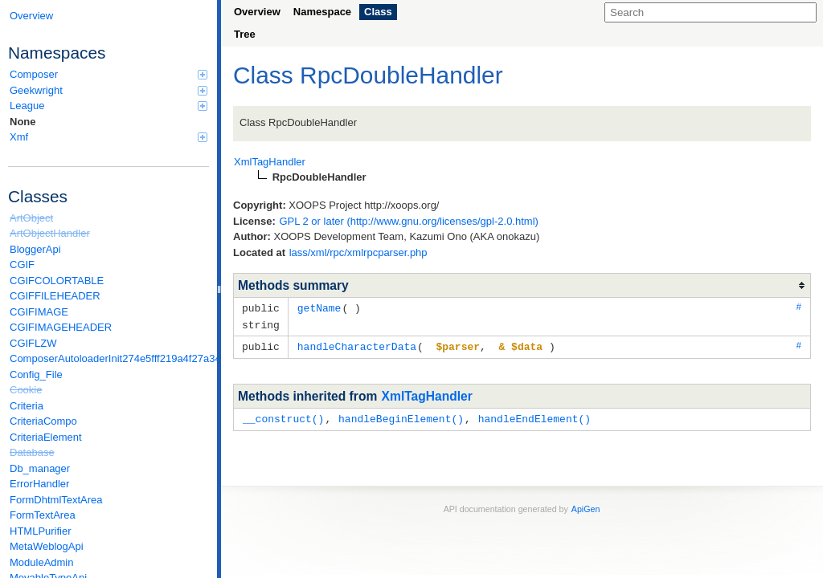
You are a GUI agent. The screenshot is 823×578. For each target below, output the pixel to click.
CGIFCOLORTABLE (57, 281)
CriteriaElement (46, 437)
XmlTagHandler (427, 394)
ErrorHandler (39, 484)
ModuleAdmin (42, 562)
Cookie (26, 390)
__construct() (283, 416)
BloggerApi (35, 249)
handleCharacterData (356, 344)
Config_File (36, 374)
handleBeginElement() (401, 416)
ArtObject (31, 218)
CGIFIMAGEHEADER (61, 327)
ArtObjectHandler (50, 233)
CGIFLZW (33, 343)
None (23, 122)
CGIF (22, 264)
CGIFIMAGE (39, 312)
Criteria (26, 406)
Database (32, 452)
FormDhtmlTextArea (56, 500)
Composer (108, 74)
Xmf (108, 137)
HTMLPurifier (41, 531)
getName (319, 307)
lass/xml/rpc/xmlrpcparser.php (358, 252)
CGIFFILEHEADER (55, 296)
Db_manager (40, 468)
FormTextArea (43, 515)
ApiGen (585, 506)
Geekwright (108, 90)
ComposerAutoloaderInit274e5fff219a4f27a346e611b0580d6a (109, 358)
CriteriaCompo (43, 421)
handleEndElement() (534, 416)
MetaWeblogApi (47, 546)
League (108, 106)
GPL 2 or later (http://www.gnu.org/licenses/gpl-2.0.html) (408, 221)
